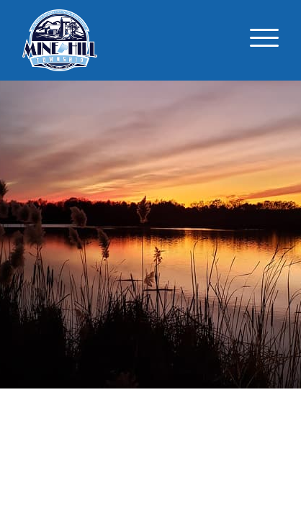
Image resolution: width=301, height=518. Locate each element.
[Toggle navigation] (264, 40)
